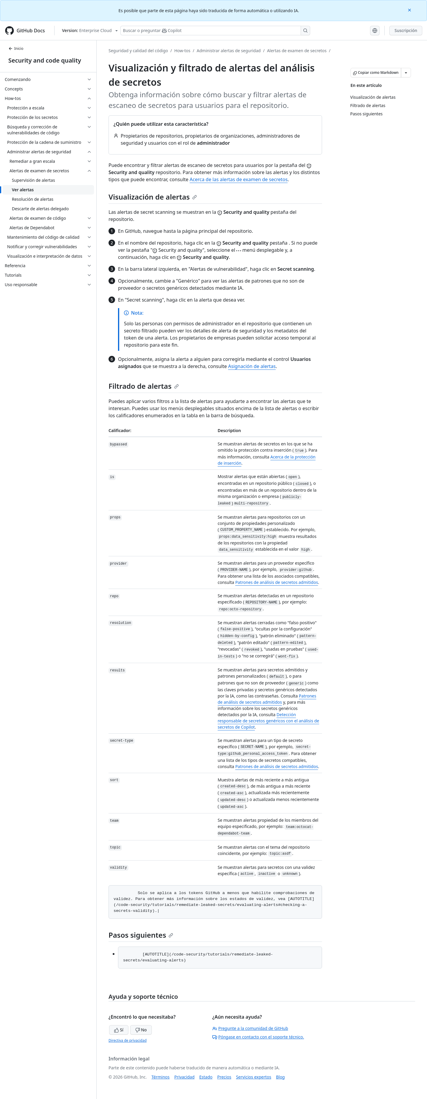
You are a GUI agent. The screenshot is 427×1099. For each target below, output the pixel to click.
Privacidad (184, 1077)
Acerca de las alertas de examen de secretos (239, 179)
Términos (161, 1077)
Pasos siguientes (141, 935)
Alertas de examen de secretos (296, 50)
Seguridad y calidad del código (138, 50)
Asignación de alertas (251, 366)
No (141, 1030)
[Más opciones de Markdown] (406, 72)
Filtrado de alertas (144, 386)
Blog (280, 1077)
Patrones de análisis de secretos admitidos (276, 582)
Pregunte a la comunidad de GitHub (250, 1028)
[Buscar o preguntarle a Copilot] (215, 30)
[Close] (410, 9)
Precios (224, 1077)
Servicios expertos (253, 1077)
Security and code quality (44, 60)
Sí (118, 1030)
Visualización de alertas (153, 197)
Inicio (15, 48)
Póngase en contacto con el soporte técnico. (258, 1037)
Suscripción (405, 30)
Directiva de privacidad (127, 1040)
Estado (205, 1077)
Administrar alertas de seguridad (229, 50)
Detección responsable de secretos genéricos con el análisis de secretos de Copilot (268, 721)
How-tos (182, 50)
